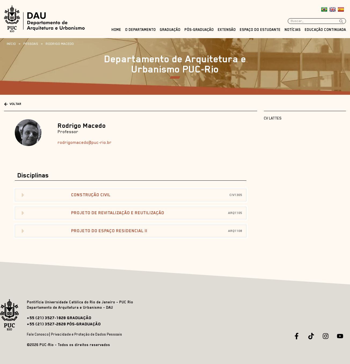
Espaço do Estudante (260, 30)
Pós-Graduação (199, 30)
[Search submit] (342, 21)
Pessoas (30, 44)
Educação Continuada (325, 30)
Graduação (170, 30)
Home (116, 30)
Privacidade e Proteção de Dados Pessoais (86, 334)
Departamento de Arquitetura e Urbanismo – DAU (70, 307)
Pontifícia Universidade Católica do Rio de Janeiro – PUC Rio (80, 302)
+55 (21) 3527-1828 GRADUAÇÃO (59, 317)
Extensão (227, 30)
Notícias (293, 30)
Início (11, 44)
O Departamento (140, 30)
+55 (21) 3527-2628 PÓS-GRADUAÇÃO (64, 324)
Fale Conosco (38, 334)
